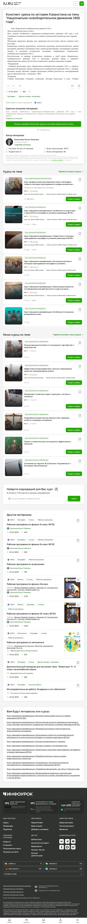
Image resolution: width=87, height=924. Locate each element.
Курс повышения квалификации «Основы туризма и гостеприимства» (37, 746)
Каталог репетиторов (36, 854)
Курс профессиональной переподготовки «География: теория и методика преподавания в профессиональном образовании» (48, 184)
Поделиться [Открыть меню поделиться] (43, 130)
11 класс (30, 579)
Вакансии (63, 829)
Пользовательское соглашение (13, 889)
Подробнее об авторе (22, 144)
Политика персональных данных (13, 895)
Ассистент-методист (40, 843)
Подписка (7, 829)
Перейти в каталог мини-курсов (68, 334)
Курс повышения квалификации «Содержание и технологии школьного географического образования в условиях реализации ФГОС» (38, 763)
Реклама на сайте (10, 852)
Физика (20, 579)
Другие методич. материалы (29, 96)
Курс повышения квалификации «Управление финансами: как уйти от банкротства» (43, 769)
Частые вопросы (66, 826)
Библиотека (36, 839)
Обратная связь (66, 822)
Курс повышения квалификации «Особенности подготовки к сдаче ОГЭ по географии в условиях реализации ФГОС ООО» (50, 212)
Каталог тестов (37, 850)
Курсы (6, 822)
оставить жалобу (57, 160)
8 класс (31, 540)
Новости (7, 842)
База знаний (36, 826)
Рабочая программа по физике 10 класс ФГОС (31, 613)
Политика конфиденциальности (13, 892)
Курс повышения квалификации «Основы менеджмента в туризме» (36, 741)
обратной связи (71, 914)
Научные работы (35, 685)
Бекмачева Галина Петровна (26, 139)
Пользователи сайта (12, 848)
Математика (22, 633)
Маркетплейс (37, 822)
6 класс (31, 662)
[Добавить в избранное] (79, 86)
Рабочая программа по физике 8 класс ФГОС (31, 544)
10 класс (41, 604)
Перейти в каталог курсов (71, 171)
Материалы (8, 826)
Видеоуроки (36, 846)
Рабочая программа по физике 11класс (27, 584)
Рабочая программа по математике (25, 642)
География (11, 96)
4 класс (44, 633)
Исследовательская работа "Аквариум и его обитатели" (36, 689)
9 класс (31, 520)
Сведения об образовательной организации (17, 886)
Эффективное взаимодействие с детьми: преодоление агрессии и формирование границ (48, 370)
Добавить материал (39, 829)
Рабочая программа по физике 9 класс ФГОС (31, 524)
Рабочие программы (45, 520)
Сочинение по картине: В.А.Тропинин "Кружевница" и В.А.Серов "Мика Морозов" (47, 464)
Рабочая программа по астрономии (25, 564)
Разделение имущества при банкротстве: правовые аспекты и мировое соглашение (46, 419)
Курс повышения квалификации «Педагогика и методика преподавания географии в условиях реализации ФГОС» (49, 237)
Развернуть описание (14, 118)
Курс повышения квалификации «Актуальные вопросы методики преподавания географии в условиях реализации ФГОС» (48, 263)
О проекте (7, 845)
